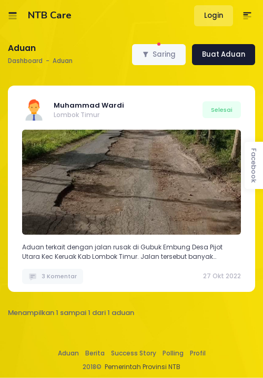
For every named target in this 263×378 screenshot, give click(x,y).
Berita (95, 353)
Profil (198, 353)
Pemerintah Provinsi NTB (142, 366)
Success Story (133, 353)
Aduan (68, 353)
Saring (159, 51)
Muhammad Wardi (89, 105)
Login (213, 15)
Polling (173, 353)
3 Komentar (52, 276)
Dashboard (25, 61)
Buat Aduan (223, 54)
